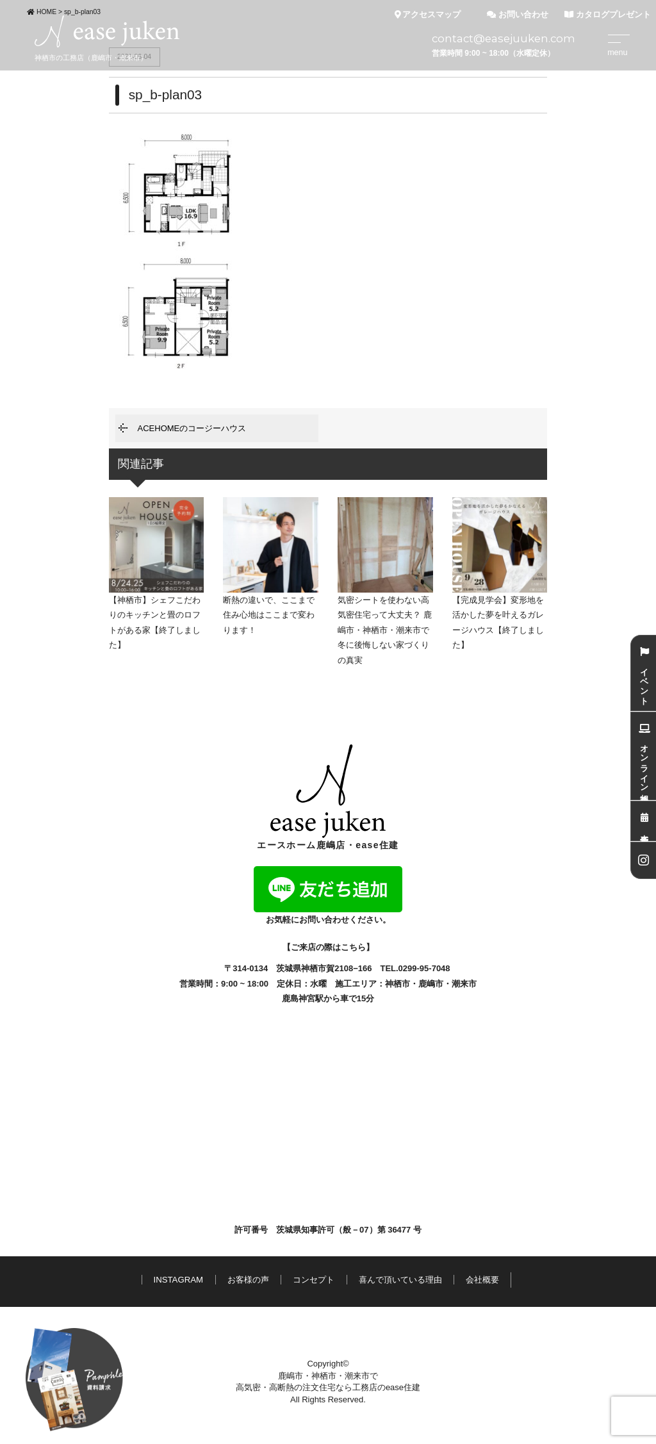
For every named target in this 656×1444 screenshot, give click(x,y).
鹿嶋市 (430, 984)
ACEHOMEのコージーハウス (192, 428)
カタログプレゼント (607, 14)
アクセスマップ (428, 14)
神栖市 (397, 984)
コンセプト (313, 1279)
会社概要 (482, 1279)
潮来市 (464, 984)
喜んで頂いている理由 (400, 1279)
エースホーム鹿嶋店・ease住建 (328, 797)
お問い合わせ (517, 14)
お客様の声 (248, 1279)
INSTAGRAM (178, 1279)
